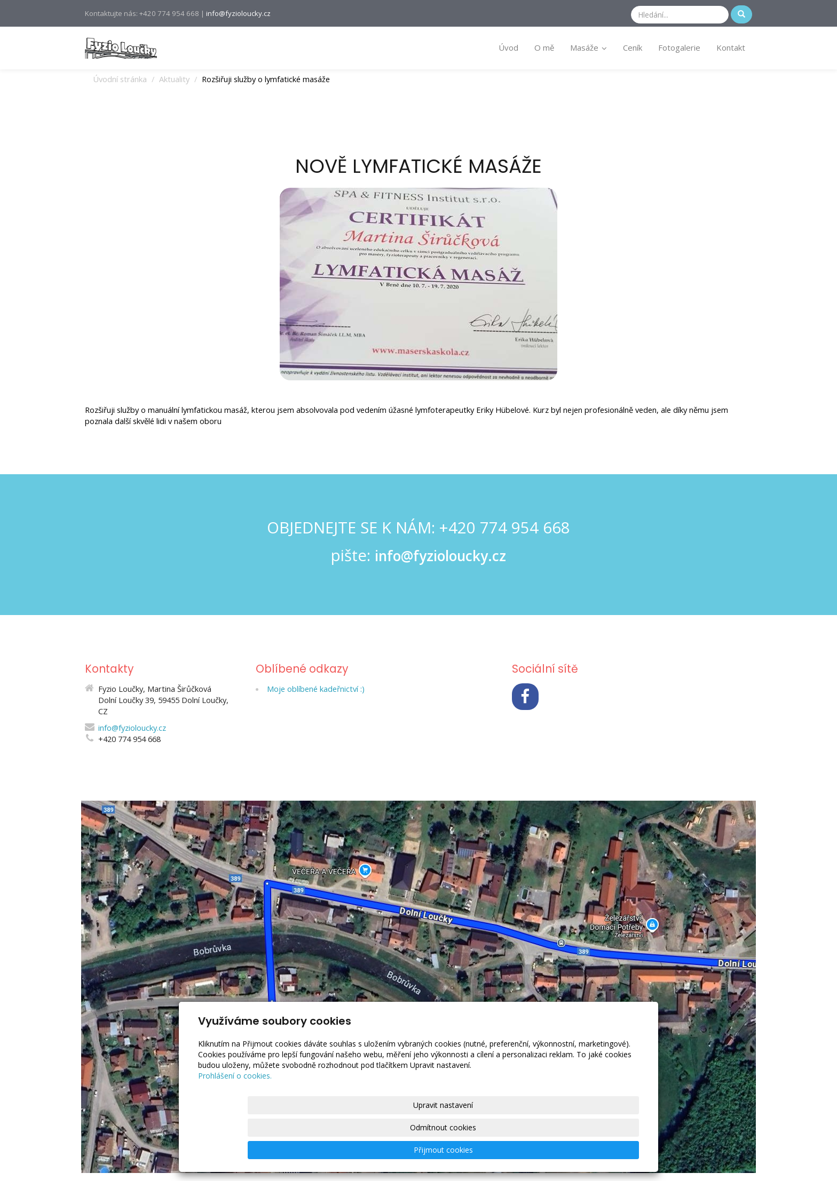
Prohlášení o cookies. (235, 1120)
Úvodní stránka (120, 79)
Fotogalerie (679, 47)
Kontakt (730, 47)
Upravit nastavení (422, 1150)
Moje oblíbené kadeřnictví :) (316, 688)
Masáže (588, 47)
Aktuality (174, 79)
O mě (544, 47)
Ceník (632, 47)
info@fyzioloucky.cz (238, 13)
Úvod (508, 47)
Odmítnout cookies (510, 1150)
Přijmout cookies (598, 1150)
